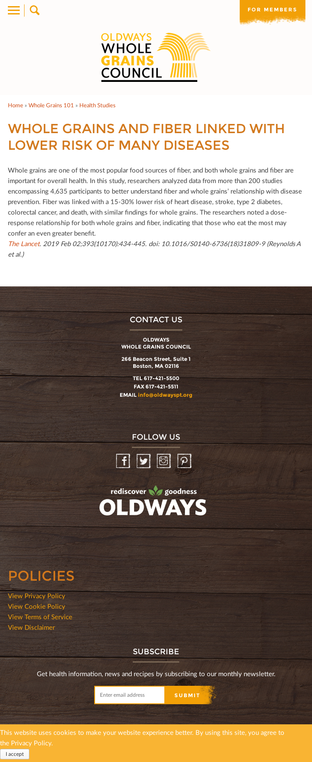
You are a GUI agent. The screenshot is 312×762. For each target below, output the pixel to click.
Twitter (144, 461)
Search (34, 10)
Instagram (164, 461)
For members (273, 10)
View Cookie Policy (36, 606)
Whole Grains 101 (51, 105)
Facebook (123, 461)
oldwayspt (114, 523)
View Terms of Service (40, 617)
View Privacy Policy (36, 596)
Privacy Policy (31, 743)
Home (15, 105)
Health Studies (97, 105)
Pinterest (185, 461)
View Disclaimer (31, 627)
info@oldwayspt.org (165, 395)
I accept (15, 754)
